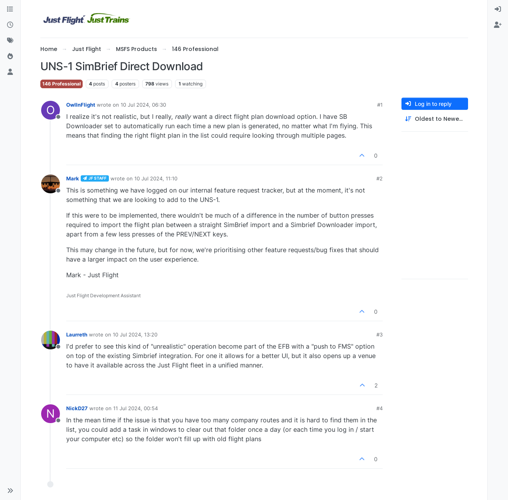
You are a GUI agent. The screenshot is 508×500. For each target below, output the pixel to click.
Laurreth (76, 334)
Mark (72, 178)
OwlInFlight (80, 105)
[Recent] (10, 25)
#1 (380, 105)
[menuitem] (498, 9)
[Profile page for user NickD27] (50, 413)
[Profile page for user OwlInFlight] (50, 110)
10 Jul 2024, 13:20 (135, 334)
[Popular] (10, 56)
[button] (10, 490)
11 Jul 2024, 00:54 (135, 408)
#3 (379, 334)
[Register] (498, 25)
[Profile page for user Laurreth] (50, 340)
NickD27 (77, 408)
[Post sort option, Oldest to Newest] (434, 119)
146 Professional (61, 84)
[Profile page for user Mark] (50, 184)
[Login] (498, 9)
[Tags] (10, 41)
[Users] (10, 72)
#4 (379, 408)
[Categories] (10, 9)
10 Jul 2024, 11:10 (155, 178)
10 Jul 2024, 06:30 (143, 105)
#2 (379, 178)
